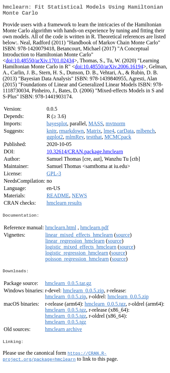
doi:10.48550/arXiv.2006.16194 (109, 69)
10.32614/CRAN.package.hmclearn (84, 154)
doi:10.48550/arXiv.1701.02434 (40, 63)
